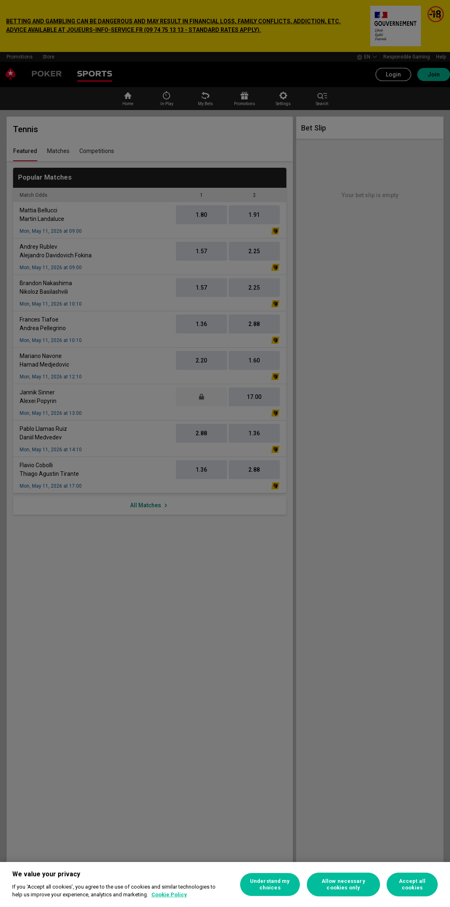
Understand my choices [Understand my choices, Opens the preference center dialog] (270, 884)
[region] (225, 884)
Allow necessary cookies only (343, 884)
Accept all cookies (412, 884)
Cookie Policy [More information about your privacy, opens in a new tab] (169, 894)
